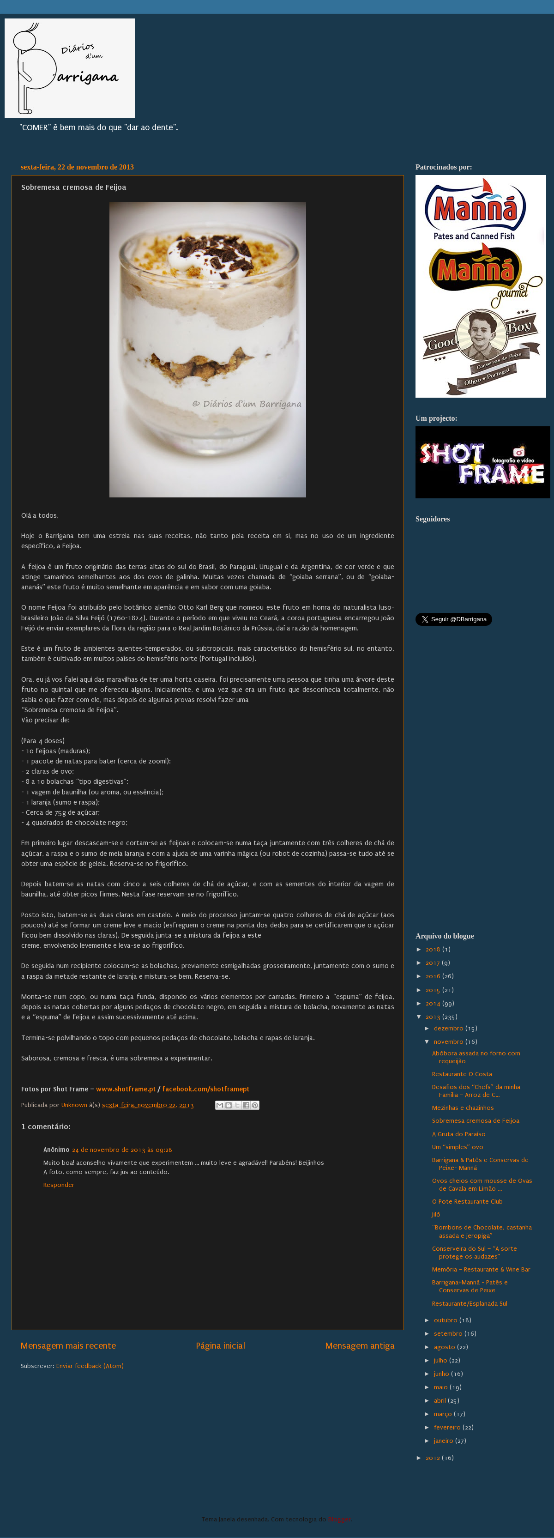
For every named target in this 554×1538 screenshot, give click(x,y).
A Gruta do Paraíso (459, 1134)
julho (441, 1360)
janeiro (444, 1441)
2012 (434, 1458)
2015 (434, 990)
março (444, 1414)
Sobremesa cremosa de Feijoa (475, 1121)
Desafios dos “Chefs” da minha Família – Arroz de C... (476, 1091)
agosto (445, 1347)
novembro (449, 1042)
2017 (434, 963)
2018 (434, 949)
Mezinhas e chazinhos (463, 1108)
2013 (434, 1017)
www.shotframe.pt (126, 1089)
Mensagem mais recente (68, 1346)
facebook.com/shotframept (206, 1089)
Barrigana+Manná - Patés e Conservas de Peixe (470, 1286)
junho (442, 1374)
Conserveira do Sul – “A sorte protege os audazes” (474, 1252)
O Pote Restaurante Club (467, 1201)
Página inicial (220, 1346)
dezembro (449, 1028)
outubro (446, 1320)
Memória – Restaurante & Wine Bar (481, 1269)
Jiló (436, 1214)
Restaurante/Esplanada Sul (469, 1304)
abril (441, 1401)
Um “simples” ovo (457, 1147)
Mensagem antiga (360, 1346)
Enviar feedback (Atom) (90, 1366)
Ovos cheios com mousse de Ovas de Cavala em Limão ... (482, 1185)
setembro (449, 1334)
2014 (434, 1003)
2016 (434, 976)
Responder (58, 1185)
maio (442, 1387)
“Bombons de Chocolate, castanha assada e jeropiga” (482, 1231)
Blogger (339, 1519)
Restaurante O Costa (462, 1074)
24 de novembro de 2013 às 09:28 (122, 1150)
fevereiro (448, 1427)
